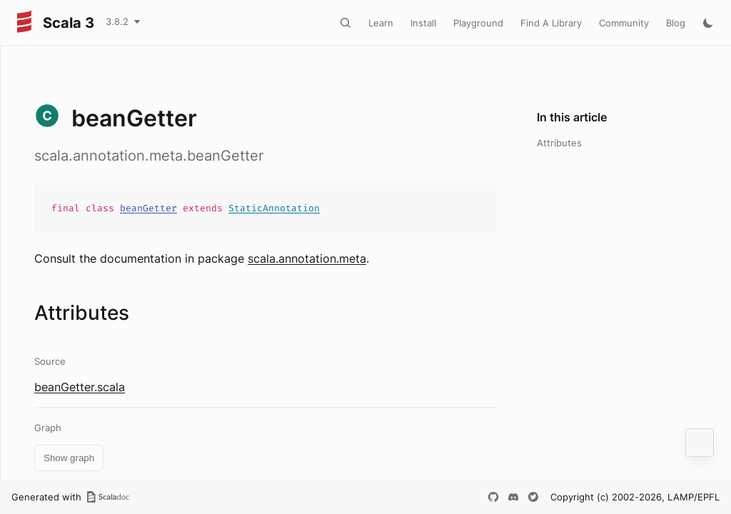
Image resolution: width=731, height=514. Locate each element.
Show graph (69, 458)
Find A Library (551, 23)
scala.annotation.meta (307, 258)
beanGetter (148, 208)
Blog (675, 23)
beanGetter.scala (79, 387)
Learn (380, 23)
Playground (478, 23)
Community (624, 23)
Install (423, 23)
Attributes (559, 142)
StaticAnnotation (274, 208)
